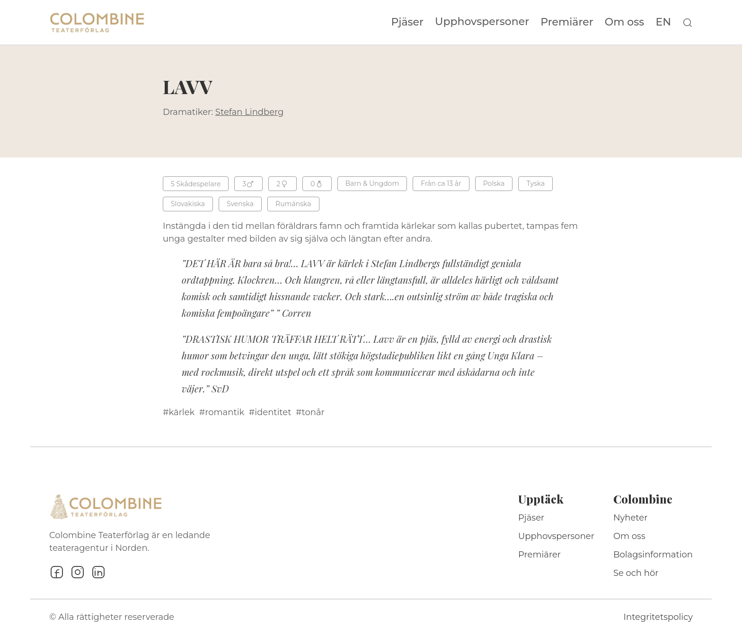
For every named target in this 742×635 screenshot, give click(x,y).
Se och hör (636, 573)
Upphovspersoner (482, 21)
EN (663, 22)
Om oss (625, 22)
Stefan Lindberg (249, 112)
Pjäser (407, 22)
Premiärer (566, 22)
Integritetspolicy (658, 617)
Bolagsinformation (653, 554)
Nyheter (630, 518)
